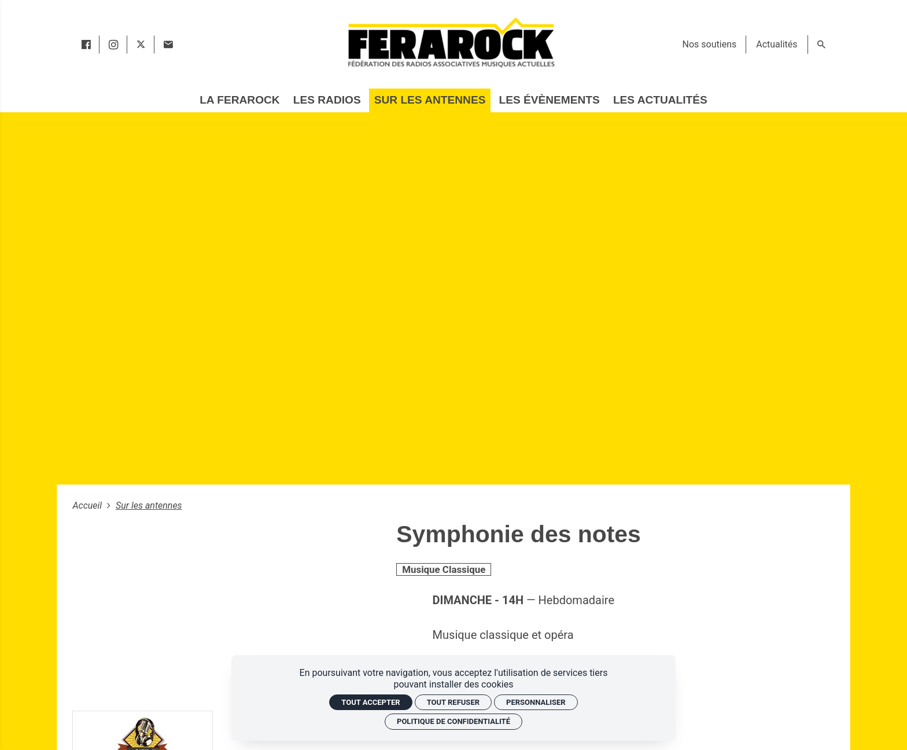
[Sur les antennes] (430, 100)
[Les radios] (327, 100)
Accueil (88, 505)
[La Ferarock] (239, 100)
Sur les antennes (149, 505)
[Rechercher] (821, 44)
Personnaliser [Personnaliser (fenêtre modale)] (536, 702)
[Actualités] (776, 44)
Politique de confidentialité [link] (453, 721)
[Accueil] (451, 41)
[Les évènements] (549, 100)
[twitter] (140, 44)
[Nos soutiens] (710, 44)
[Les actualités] (660, 100)
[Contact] (168, 44)
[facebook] (85, 44)
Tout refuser (453, 702)
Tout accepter (370, 702)
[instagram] (113, 44)
